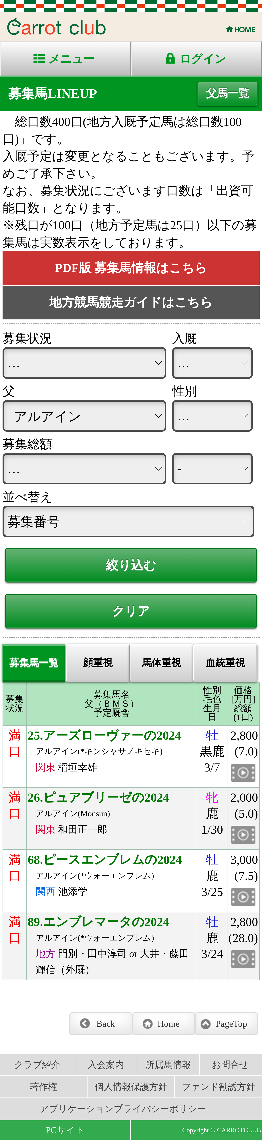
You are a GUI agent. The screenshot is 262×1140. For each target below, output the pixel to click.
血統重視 (225, 662)
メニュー (71, 59)
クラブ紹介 (37, 1065)
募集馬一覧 (33, 662)
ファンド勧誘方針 (218, 1087)
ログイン (202, 59)
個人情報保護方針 (131, 1087)
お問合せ (230, 1065)
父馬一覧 (227, 93)
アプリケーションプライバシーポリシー (123, 1109)
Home (169, 1024)
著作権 (43, 1087)
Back (105, 1024)
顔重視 (98, 662)
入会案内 (106, 1065)
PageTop (231, 1024)
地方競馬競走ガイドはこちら (131, 302)
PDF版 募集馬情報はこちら (131, 268)
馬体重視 (161, 662)
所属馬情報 (168, 1065)
